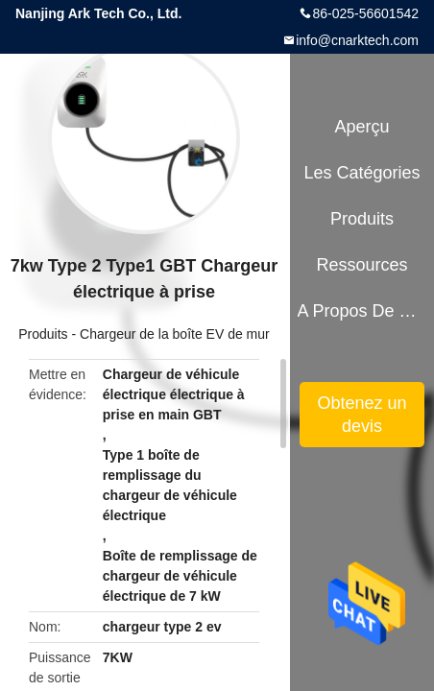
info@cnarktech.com (357, 40)
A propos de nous (362, 311)
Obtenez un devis (361, 414)
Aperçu (361, 126)
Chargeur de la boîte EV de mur (175, 334)
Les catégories (361, 172)
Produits (42, 334)
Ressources (361, 264)
